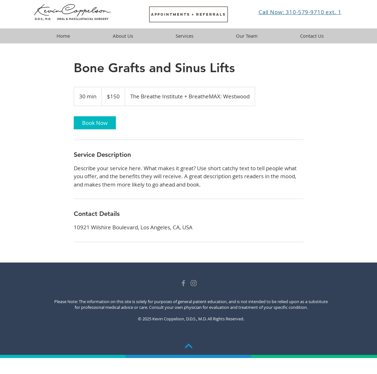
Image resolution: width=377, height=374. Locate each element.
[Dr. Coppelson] (194, 283)
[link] (95, 122)
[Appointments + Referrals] (188, 14)
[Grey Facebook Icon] (183, 283)
